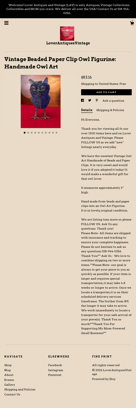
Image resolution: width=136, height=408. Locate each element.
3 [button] (32, 133)
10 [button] (56, 133)
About (8, 375)
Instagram (55, 370)
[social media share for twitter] (90, 100)
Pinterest (54, 375)
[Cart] (132, 23)
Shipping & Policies (110, 110)
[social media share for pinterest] (97, 100)
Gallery (9, 384)
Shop (8, 365)
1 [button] (25, 133)
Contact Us (12, 394)
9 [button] (53, 133)
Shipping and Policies (19, 389)
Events (9, 380)
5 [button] (39, 133)
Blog (7, 370)
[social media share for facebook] (83, 100)
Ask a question (113, 100)
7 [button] (46, 133)
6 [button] (42, 133)
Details (87, 110)
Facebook (55, 365)
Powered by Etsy (104, 379)
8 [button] (49, 133)
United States (108, 84)
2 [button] (28, 133)
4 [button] (35, 133)
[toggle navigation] (6, 23)
